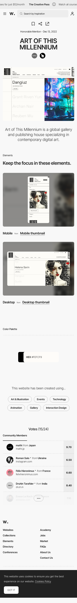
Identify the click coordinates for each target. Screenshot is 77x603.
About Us (45, 552)
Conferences (10, 552)
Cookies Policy (43, 581)
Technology (59, 399)
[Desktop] (38, 269)
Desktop (9, 302)
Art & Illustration (20, 399)
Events (41, 399)
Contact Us (46, 557)
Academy (45, 529)
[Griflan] (34, 56)
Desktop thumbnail (35, 302)
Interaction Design (56, 407)
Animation (16, 407)
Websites (8, 529)
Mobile (8, 233)
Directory (8, 546)
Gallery (34, 407)
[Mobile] (38, 200)
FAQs (43, 546)
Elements (8, 541)
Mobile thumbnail (32, 233)
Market (44, 541)
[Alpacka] (42, 56)
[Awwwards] (12, 13)
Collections (9, 535)
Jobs (42, 535)
